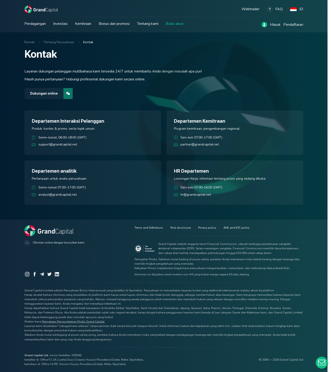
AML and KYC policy (236, 228)
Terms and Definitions (148, 228)
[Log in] (264, 24)
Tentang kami (147, 23)
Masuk (275, 24)
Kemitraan (83, 23)
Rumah (29, 42)
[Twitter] (49, 274)
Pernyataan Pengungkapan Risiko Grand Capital (73, 321)
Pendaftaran (293, 24)
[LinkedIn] (57, 274)
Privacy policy (207, 228)
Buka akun (175, 23)
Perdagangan (35, 23)
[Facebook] (34, 274)
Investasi (60, 23)
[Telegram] (42, 274)
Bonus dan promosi (114, 23)
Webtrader (250, 9)
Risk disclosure (180, 228)
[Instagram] (27, 274)
